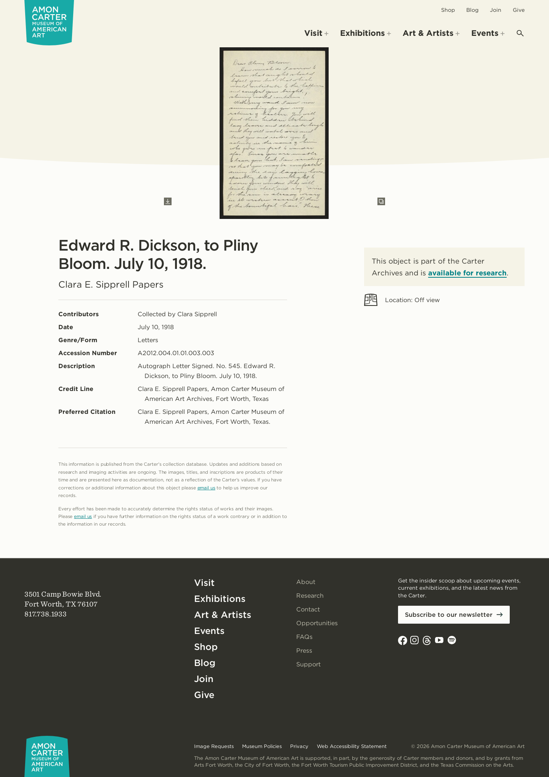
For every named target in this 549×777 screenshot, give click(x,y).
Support (308, 664)
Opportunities (317, 623)
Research (310, 595)
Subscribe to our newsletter (449, 614)
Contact (308, 609)
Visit (204, 582)
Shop (448, 10)
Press (304, 650)
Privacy (299, 746)
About (305, 582)
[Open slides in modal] (381, 201)
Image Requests (214, 746)
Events (209, 630)
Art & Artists (222, 614)
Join (495, 10)
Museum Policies (262, 746)
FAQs (304, 636)
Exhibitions (220, 598)
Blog (472, 10)
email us (206, 488)
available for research (467, 273)
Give (519, 10)
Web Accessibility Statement (352, 746)
